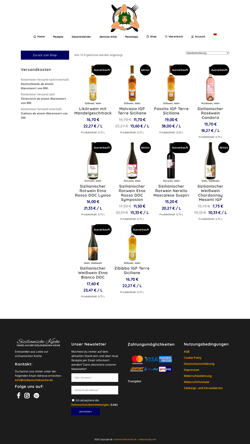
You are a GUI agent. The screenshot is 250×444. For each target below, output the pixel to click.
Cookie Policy (193, 358)
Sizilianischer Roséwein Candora (210, 113)
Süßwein (89, 103)
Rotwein (89, 180)
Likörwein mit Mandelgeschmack (93, 111)
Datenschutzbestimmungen (90, 405)
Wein (98, 103)
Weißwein (214, 180)
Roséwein (206, 103)
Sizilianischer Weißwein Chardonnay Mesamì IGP (210, 193)
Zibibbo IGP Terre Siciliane (132, 270)
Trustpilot (134, 381)
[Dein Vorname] (94, 377)
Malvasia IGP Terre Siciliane (132, 111)
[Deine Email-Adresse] (94, 390)
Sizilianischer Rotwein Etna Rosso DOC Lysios (93, 191)
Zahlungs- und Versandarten (203, 388)
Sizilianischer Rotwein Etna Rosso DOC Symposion (132, 193)
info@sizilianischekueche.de (34, 380)
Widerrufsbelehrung (198, 376)
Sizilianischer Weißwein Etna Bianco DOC (93, 273)
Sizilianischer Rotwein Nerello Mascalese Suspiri (171, 191)
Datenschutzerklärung (199, 364)
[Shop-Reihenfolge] (207, 53)
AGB (186, 352)
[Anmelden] (85, 411)
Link (114, 405)
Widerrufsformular (197, 382)
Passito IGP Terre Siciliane (171, 111)
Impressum (191, 370)
